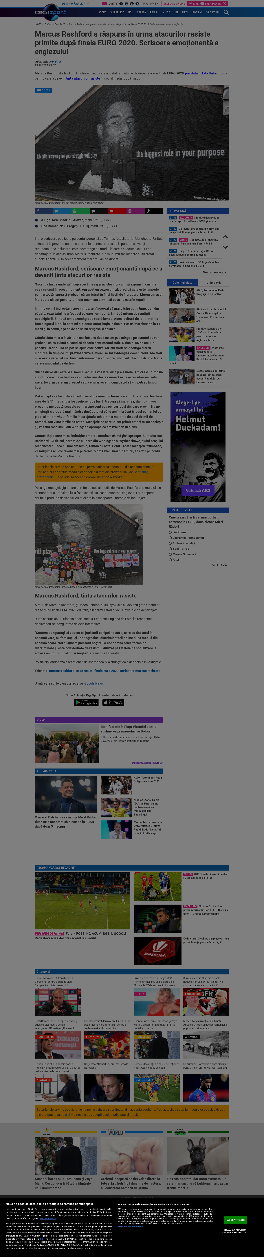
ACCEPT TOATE (236, 1220)
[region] (132, 1227)
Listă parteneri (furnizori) (130, 1227)
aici (41, 1239)
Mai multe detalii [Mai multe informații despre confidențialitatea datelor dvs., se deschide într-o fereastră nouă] (48, 1218)
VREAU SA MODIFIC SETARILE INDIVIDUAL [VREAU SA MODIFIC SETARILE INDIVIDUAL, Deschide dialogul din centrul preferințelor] (234, 1231)
